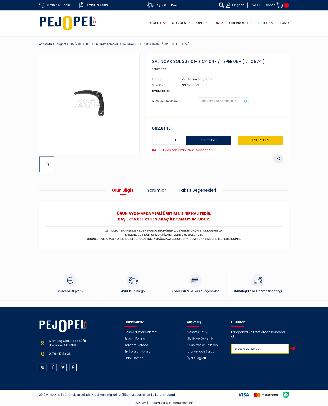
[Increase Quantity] (175, 140)
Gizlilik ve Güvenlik (200, 338)
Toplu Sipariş (93, 5)
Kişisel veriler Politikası (202, 345)
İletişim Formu (134, 338)
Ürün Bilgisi (123, 190)
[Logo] (68, 23)
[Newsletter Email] (259, 348)
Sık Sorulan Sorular (138, 351)
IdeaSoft (140, 403)
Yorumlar (156, 190)
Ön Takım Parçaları (197, 79)
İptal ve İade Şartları (201, 351)
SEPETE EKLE (209, 140)
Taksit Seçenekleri (197, 190)
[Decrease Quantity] (156, 140)
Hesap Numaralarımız (140, 332)
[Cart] (277, 5)
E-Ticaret (154, 403)
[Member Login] (243, 5)
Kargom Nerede (136, 345)
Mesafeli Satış (197, 332)
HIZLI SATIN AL (260, 140)
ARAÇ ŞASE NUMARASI (165, 101)
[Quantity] (166, 140)
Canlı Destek (133, 358)
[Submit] (292, 348)
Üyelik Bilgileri (196, 358)
